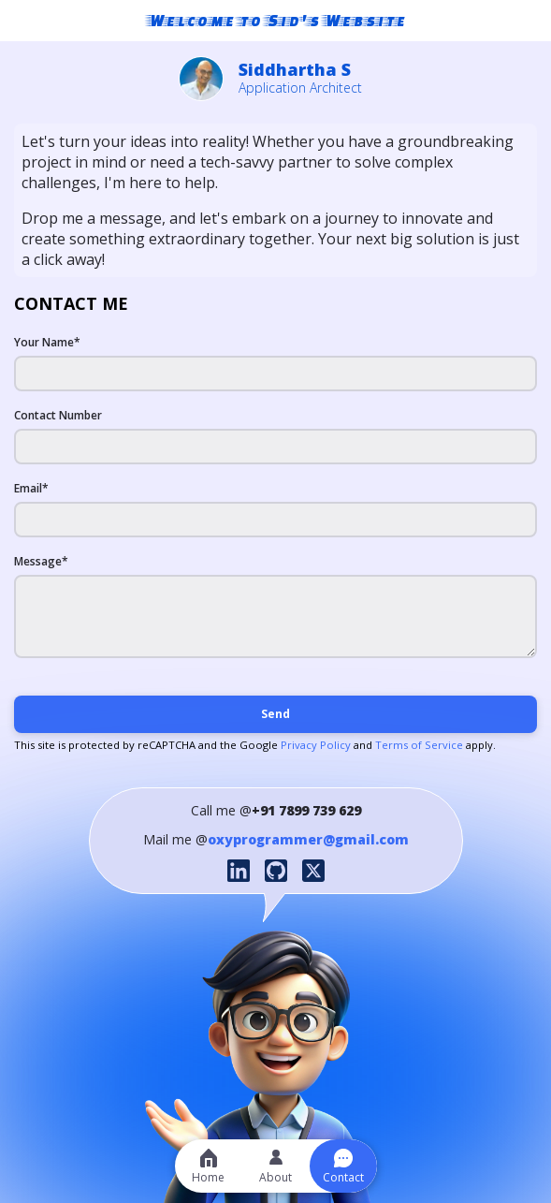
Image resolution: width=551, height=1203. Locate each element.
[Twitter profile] (313, 870)
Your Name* (47, 342)
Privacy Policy (314, 745)
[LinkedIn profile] (238, 870)
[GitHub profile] (276, 870)
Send (275, 714)
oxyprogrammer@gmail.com (308, 839)
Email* (31, 488)
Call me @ (221, 810)
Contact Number (58, 415)
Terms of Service (419, 745)
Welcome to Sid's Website (276, 20)
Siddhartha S (295, 69)
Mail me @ (175, 839)
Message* (41, 561)
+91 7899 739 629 (306, 810)
